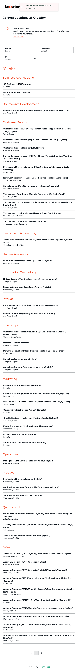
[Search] (20, 51)
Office (7, 57)
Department (46, 48)
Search (8, 48)
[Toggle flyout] (71, 50)
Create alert (18, 36)
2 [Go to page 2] (41, 653)
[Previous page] (31, 653)
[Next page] (46, 653)
